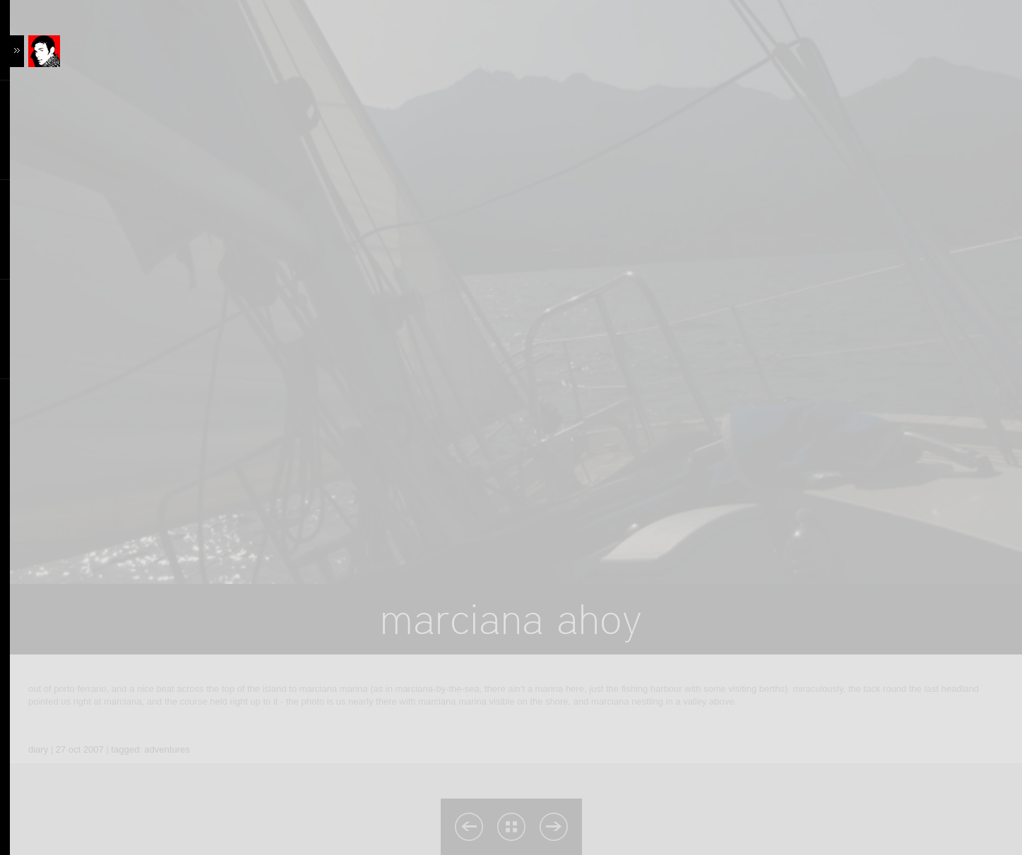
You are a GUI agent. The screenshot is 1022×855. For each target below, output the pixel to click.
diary (38, 749)
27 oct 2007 (80, 749)
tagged (125, 749)
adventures (166, 749)
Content (57, 51)
